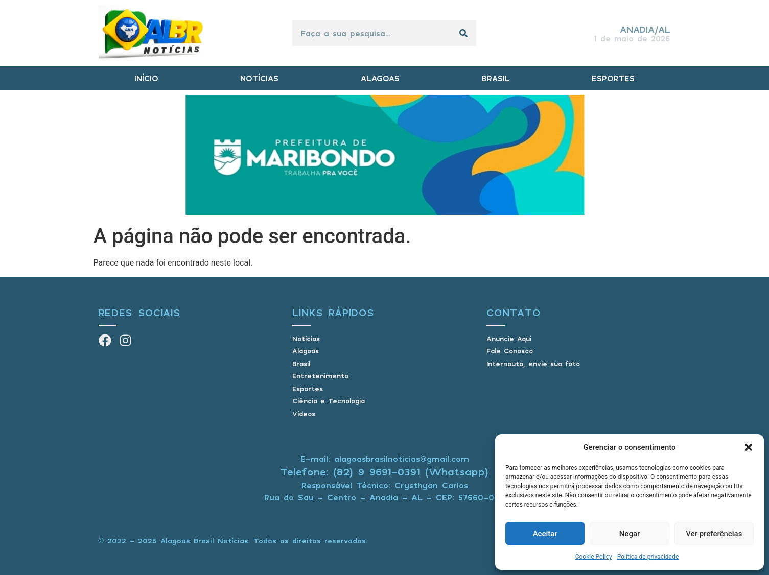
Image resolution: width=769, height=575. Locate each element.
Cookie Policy (593, 556)
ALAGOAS (380, 78)
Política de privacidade (648, 556)
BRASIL (496, 78)
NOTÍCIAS (259, 78)
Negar (629, 533)
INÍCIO (146, 78)
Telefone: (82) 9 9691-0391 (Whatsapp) (384, 471)
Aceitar (545, 533)
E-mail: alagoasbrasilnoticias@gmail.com (384, 458)
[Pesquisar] (463, 33)
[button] (748, 447)
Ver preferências (714, 533)
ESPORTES (613, 78)
